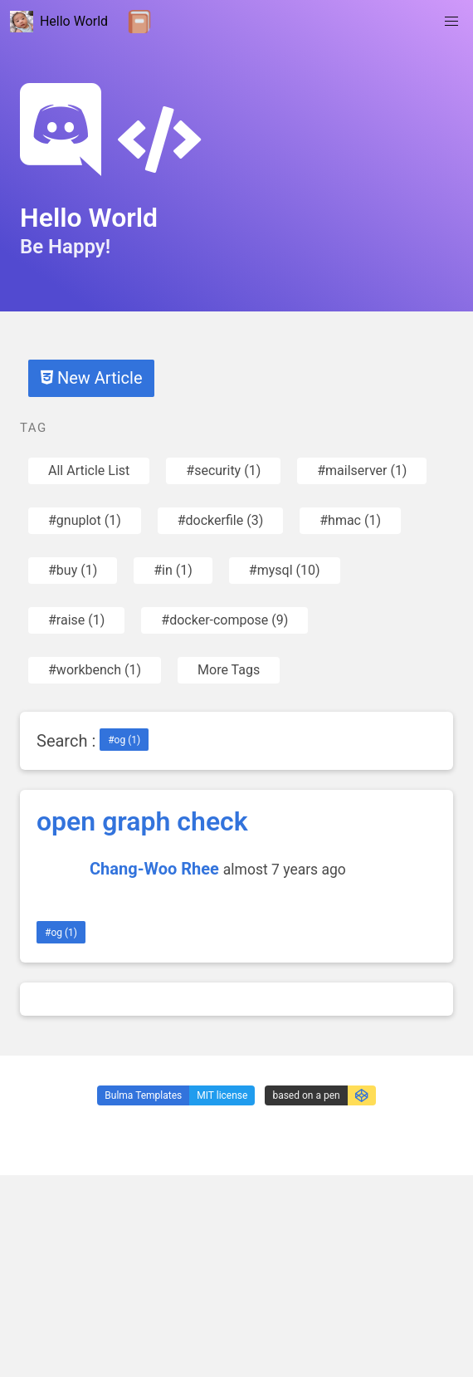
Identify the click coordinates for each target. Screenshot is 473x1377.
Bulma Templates (143, 1095)
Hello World (59, 22)
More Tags (228, 670)
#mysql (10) (284, 570)
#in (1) (173, 570)
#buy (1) (72, 570)
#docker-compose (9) (224, 620)
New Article (91, 378)
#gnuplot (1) (84, 520)
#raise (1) (76, 620)
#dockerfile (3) (220, 520)
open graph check (142, 821)
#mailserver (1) (362, 470)
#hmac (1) (350, 520)
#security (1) (223, 470)
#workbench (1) (94, 670)
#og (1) (124, 740)
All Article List (88, 470)
